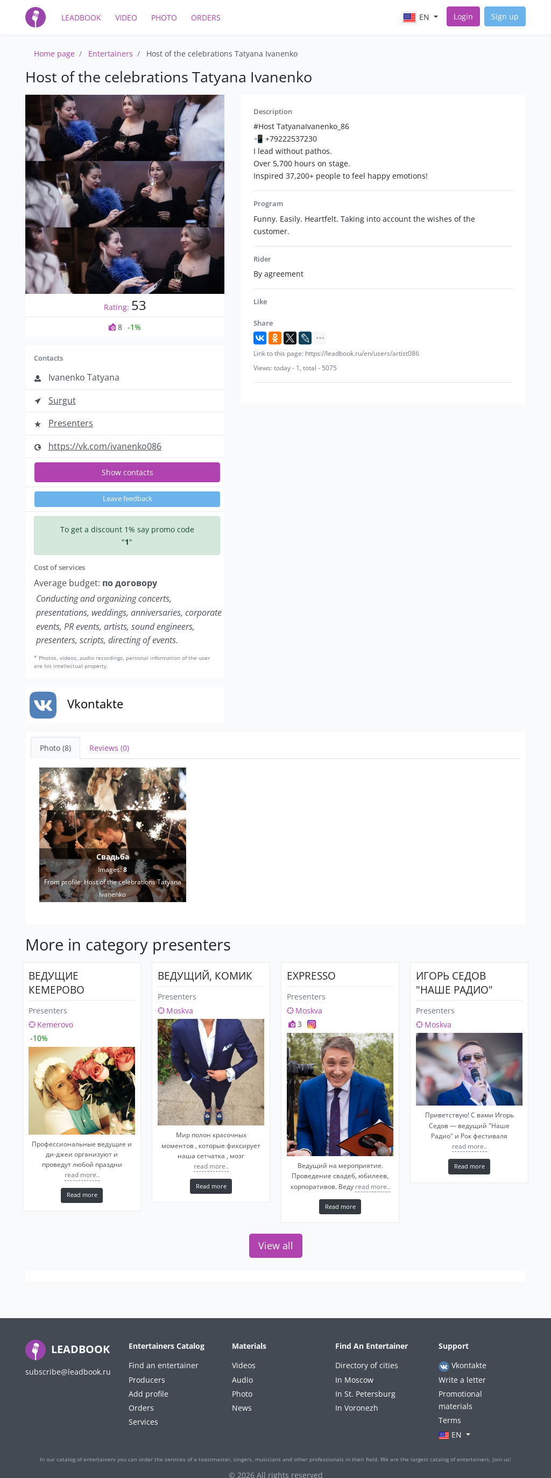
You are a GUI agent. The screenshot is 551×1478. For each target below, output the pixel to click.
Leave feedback (127, 498)
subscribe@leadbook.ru (68, 1372)
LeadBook (81, 17)
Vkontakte (462, 1365)
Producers (147, 1380)
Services (143, 1422)
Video (126, 17)
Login (463, 16)
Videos (244, 1365)
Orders (206, 17)
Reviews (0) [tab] (109, 748)
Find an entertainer (164, 1365)
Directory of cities (366, 1365)
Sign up (505, 16)
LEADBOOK (67, 1349)
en (417, 17)
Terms (450, 1420)
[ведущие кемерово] (82, 1091)
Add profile (148, 1394)
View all (275, 1245)
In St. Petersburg (365, 1394)
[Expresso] (340, 1095)
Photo (164, 17)
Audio (242, 1380)
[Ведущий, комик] (211, 1072)
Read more (82, 1195)
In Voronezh (356, 1408)
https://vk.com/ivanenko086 (104, 446)
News (242, 1408)
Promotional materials (460, 1400)
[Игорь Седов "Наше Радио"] (469, 1069)
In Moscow (354, 1380)
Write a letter (462, 1380)
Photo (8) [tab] (55, 748)
